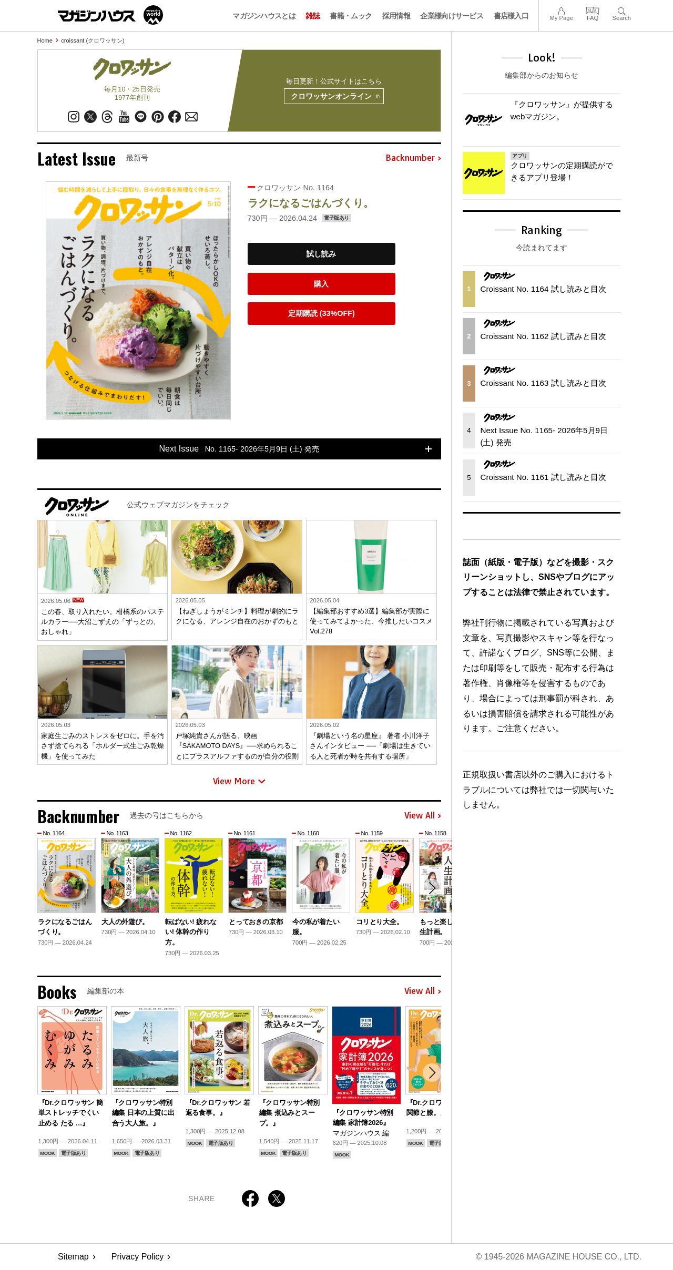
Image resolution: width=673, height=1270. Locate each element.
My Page (561, 10)
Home (45, 40)
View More (239, 781)
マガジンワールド (110, 15)
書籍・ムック (351, 15)
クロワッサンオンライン (335, 97)
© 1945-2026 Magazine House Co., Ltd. (558, 1257)
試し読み (321, 254)
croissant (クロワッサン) (92, 40)
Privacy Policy (137, 1257)
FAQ (592, 10)
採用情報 (396, 15)
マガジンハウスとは (263, 15)
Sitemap (73, 1257)
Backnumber (413, 158)
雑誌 (312, 15)
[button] (431, 888)
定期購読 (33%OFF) (321, 314)
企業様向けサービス (451, 15)
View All (422, 816)
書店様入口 (511, 15)
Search (621, 10)
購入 (321, 284)
